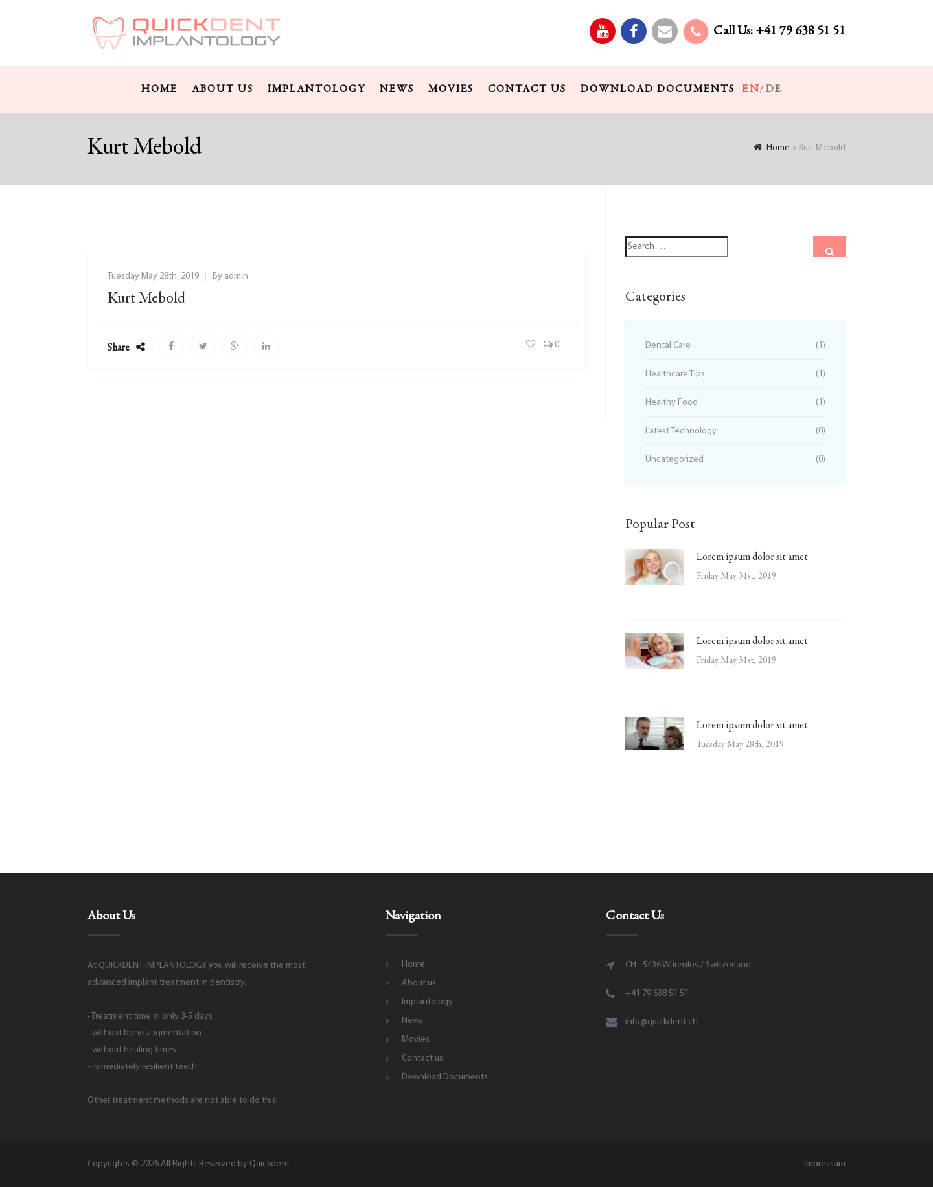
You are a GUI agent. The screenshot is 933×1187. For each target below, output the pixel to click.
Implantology (316, 89)
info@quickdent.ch (661, 1022)
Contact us (527, 89)
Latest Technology (681, 431)
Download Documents (658, 89)
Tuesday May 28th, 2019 (153, 276)
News (397, 89)
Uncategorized (674, 460)
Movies (451, 89)
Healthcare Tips (675, 374)
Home (159, 89)
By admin (230, 276)
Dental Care (668, 346)
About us (222, 89)
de (774, 89)
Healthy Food (671, 403)
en (751, 89)
